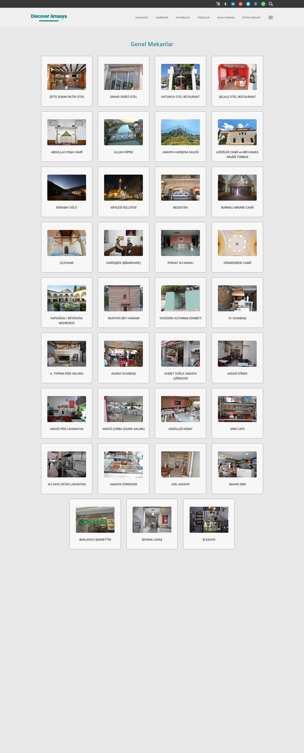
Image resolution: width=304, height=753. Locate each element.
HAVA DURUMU (226, 17)
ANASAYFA (141, 17)
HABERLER (162, 17)
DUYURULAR (183, 17)
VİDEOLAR (203, 17)
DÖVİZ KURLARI (251, 17)
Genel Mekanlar (152, 44)
